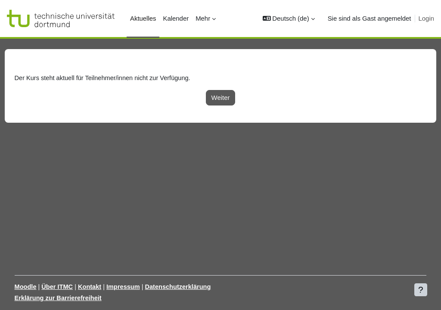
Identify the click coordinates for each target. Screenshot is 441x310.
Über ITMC (74, 286)
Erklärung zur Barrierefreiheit (75, 298)
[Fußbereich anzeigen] (420, 289)
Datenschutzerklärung (198, 286)
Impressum (142, 286)
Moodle (42, 286)
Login (426, 18)
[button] (288, 18)
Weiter (220, 97)
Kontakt (107, 286)
